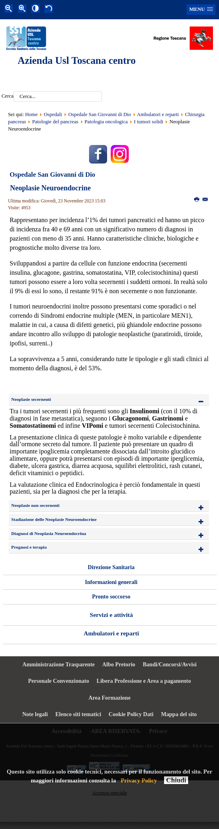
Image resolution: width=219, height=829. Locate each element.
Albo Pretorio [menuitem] (118, 664)
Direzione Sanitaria (111, 567)
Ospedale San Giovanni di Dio (99, 114)
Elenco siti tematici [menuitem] (78, 714)
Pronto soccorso (111, 596)
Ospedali (53, 114)
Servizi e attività (111, 614)
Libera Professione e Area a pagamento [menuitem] (144, 681)
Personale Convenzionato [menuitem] (58, 681)
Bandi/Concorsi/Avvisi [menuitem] (170, 664)
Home (31, 114)
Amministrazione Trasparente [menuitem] (58, 664)
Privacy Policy (139, 780)
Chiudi (176, 780)
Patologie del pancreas (55, 122)
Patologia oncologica (106, 122)
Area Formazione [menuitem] (110, 697)
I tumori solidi (148, 122)
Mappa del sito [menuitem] (179, 714)
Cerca (8, 96)
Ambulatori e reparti (158, 114)
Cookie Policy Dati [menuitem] (131, 714)
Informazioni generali (111, 582)
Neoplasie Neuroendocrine (50, 188)
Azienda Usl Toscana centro (77, 60)
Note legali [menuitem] (35, 714)
